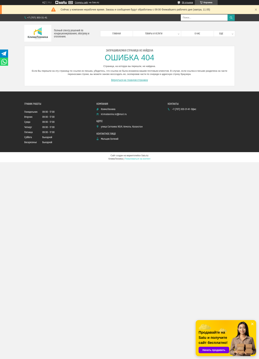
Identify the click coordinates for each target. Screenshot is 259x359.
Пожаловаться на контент (137, 159)
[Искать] (231, 17)
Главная (116, 33)
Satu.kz (144, 155)
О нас (197, 33)
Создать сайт (81, 2)
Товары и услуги (153, 33)
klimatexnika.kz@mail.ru (114, 114)
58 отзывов (187, 2)
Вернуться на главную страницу (129, 80)
